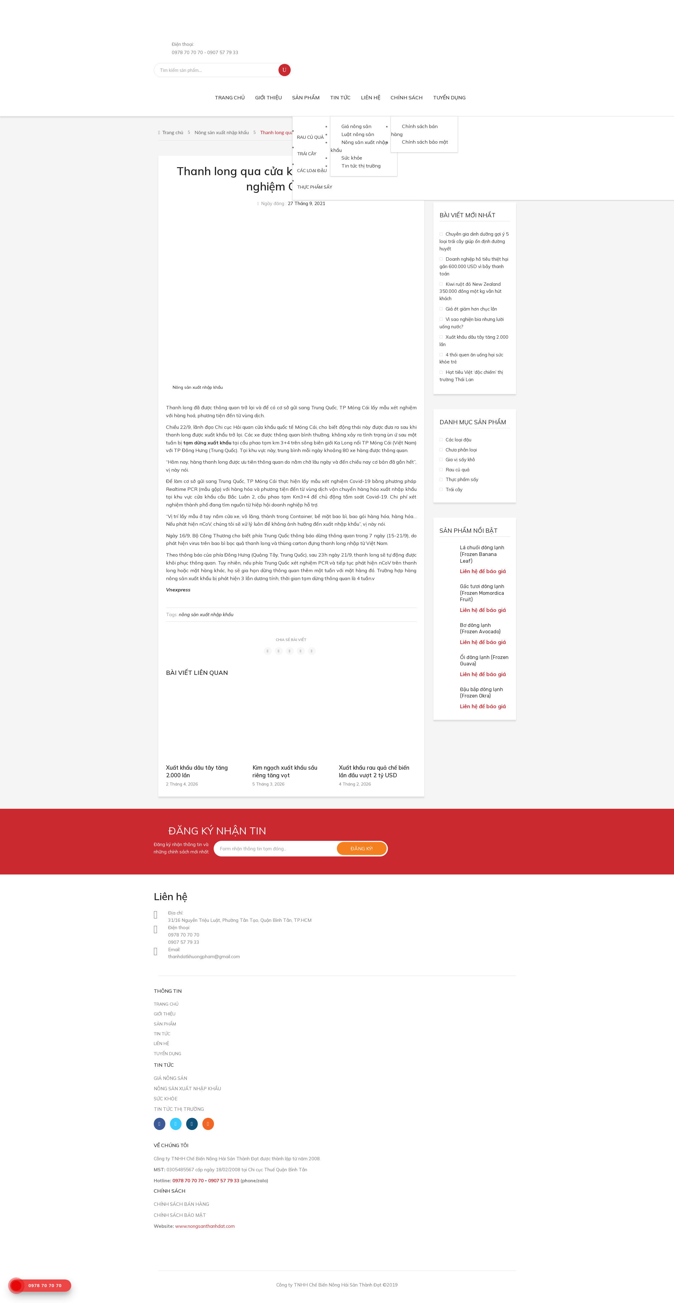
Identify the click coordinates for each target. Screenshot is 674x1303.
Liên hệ (161, 1043)
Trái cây (454, 489)
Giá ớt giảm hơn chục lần (471, 309)
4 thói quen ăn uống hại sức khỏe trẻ (471, 358)
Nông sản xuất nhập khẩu (222, 132)
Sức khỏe (165, 1099)
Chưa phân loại (461, 450)
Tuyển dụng (167, 1053)
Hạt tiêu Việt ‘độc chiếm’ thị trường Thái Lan (471, 375)
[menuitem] (230, 97)
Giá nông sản (170, 1078)
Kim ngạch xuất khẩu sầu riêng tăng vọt (284, 771)
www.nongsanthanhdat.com (205, 1226)
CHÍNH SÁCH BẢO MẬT (180, 1215)
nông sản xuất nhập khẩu (206, 614)
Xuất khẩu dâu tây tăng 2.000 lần (197, 771)
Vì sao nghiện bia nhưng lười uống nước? (472, 322)
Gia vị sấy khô (460, 459)
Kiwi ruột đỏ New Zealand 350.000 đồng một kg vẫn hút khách (471, 291)
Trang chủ (172, 132)
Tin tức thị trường (179, 1109)
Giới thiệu (164, 1013)
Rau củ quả (458, 470)
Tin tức (162, 1033)
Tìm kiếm (284, 70)
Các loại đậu (458, 440)
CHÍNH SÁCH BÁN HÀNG (181, 1204)
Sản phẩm (165, 1023)
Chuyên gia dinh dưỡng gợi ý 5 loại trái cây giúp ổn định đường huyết (474, 241)
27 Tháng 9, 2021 (306, 203)
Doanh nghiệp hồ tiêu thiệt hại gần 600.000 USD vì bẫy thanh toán (474, 266)
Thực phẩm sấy (462, 479)
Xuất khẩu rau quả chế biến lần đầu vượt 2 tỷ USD (374, 771)
